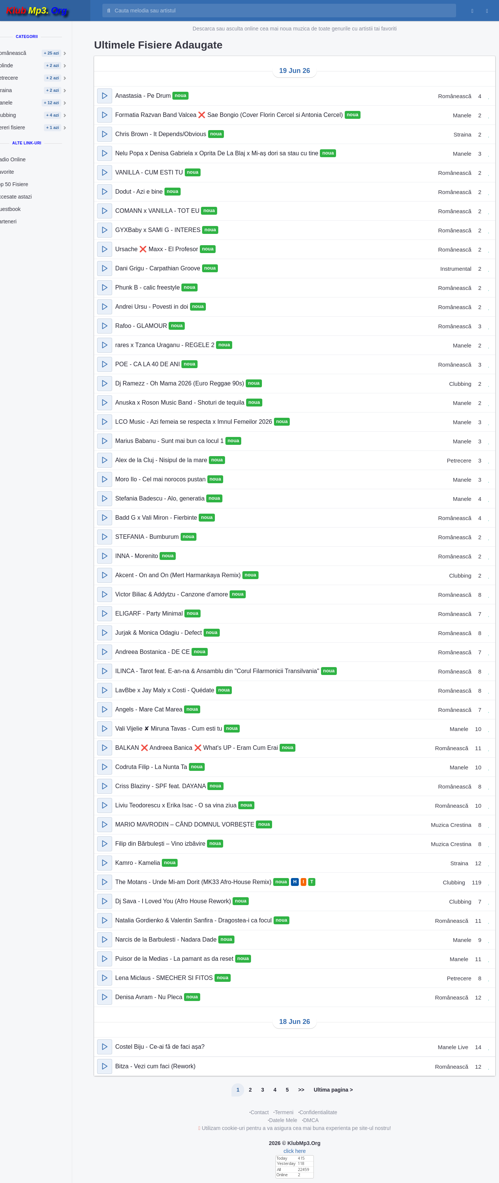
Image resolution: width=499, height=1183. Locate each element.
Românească (454, 96)
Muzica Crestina (451, 825)
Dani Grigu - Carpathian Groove (158, 268)
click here (294, 1151)
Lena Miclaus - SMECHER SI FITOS (165, 978)
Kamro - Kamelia (138, 863)
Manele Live (453, 1047)
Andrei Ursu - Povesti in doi (152, 306)
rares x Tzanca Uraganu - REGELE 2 (165, 345)
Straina (462, 134)
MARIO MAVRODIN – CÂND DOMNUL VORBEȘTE (185, 824)
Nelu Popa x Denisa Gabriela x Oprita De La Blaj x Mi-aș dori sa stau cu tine (217, 153)
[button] (104, 95)
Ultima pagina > (333, 1090)
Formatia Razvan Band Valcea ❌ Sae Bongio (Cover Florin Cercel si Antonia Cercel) (229, 115)
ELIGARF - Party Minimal (149, 613)
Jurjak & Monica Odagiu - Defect (159, 632)
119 (476, 882)
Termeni (284, 1112)
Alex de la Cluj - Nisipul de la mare (162, 460)
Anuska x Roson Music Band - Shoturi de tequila (180, 402)
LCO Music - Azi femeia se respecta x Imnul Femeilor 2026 (194, 422)
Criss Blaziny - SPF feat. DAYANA (161, 786)
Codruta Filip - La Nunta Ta (152, 767)
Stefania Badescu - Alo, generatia (160, 498)
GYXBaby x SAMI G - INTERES (158, 230)
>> (301, 1090)
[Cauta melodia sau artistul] (283, 10)
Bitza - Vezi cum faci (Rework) (155, 1066)
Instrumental (456, 268)
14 (478, 1047)
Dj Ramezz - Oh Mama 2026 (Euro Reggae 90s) (180, 383)
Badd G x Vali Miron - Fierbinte (157, 517)
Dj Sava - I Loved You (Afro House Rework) (174, 901)
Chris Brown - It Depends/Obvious (161, 134)
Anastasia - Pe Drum (143, 96)
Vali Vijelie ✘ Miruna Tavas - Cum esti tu (169, 728)
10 (478, 729)
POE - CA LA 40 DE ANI (148, 364)
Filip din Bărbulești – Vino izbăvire (161, 843)
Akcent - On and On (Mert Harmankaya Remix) (178, 575)
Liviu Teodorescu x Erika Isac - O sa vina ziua (176, 805)
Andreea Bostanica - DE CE (153, 652)
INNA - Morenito (137, 556)
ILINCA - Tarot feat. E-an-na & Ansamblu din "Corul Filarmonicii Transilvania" (218, 671)
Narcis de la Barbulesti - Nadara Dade (166, 939)
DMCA (311, 1120)
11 (478, 748)
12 (478, 863)
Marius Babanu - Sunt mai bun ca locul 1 (170, 441)
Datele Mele (283, 1120)
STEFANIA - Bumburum (147, 537)
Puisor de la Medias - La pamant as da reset (175, 959)
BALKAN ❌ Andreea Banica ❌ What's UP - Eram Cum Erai (197, 748)
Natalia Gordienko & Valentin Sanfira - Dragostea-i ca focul (194, 920)
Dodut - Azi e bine (139, 191)
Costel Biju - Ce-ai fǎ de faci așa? (160, 1046)
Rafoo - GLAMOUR (142, 326)
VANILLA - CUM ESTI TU (149, 172)
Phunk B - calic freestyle (148, 287)
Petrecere (459, 460)
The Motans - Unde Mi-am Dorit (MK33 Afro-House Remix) (194, 882)
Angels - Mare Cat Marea (149, 709)
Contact (260, 1112)
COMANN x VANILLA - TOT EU (158, 211)
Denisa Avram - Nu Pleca (149, 997)
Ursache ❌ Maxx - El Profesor (157, 249)
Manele (462, 115)
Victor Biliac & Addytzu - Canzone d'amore (172, 594)
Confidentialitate (318, 1112)
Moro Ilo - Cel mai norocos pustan (161, 479)
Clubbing (460, 384)
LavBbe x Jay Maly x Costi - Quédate (165, 690)
